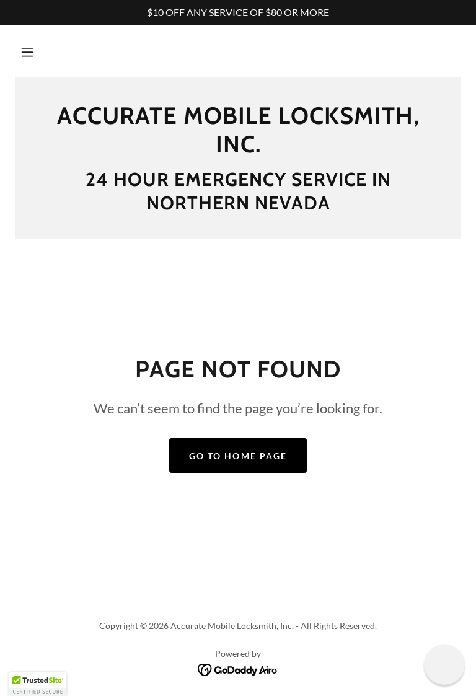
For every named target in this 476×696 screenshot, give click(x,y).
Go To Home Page (237, 456)
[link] (238, 148)
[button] (27, 52)
